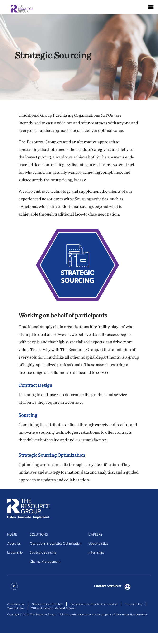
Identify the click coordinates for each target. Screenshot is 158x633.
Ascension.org (15, 604)
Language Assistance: (107, 586)
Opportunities (98, 543)
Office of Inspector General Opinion (53, 608)
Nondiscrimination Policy (47, 604)
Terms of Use (15, 608)
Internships (96, 552)
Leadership (15, 552)
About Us (14, 543)
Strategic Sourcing (43, 552)
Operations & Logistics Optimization (55, 543)
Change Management (45, 561)
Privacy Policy (134, 604)
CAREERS (95, 534)
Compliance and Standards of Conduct (94, 604)
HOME (12, 534)
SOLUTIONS (39, 534)
